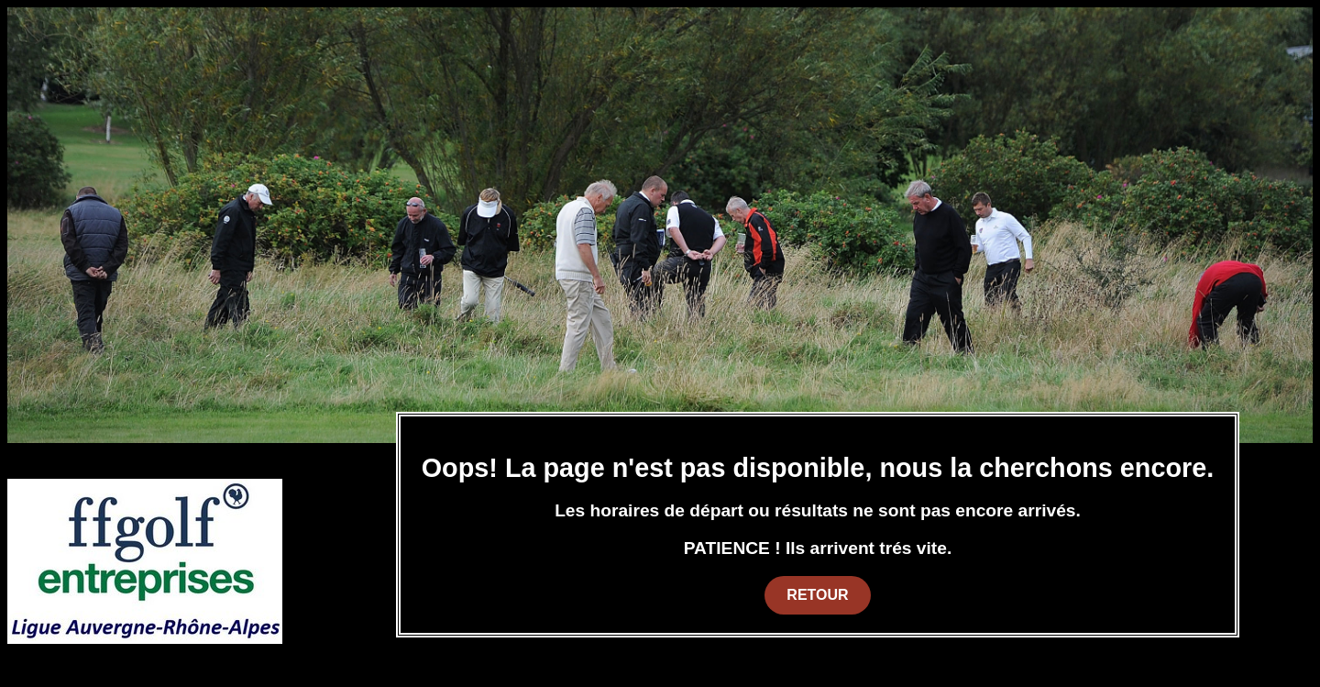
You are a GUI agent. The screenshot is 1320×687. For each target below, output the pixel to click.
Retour (817, 595)
